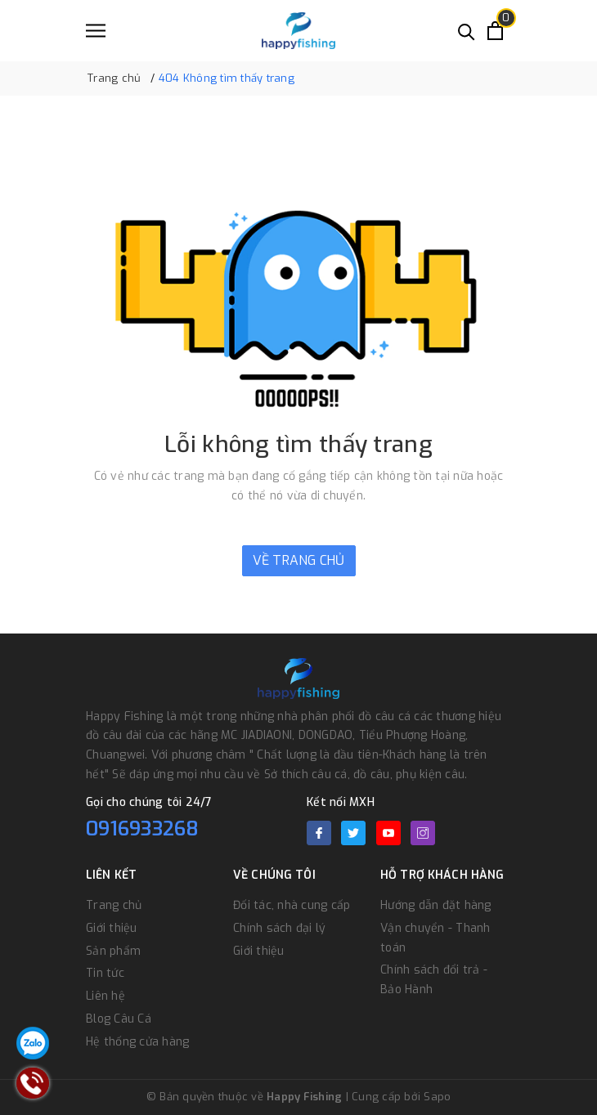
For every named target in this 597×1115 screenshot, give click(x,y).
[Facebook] (319, 833)
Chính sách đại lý (279, 928)
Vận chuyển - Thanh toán (435, 938)
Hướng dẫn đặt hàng (436, 905)
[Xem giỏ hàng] (495, 30)
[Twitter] (353, 833)
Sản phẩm (113, 951)
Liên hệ (105, 996)
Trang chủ (113, 905)
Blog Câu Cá (118, 1019)
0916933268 (143, 829)
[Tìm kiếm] (466, 30)
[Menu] (95, 31)
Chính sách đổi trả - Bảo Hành (433, 979)
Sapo (437, 1097)
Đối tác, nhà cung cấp (291, 905)
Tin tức (105, 973)
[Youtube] (388, 833)
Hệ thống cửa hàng (137, 1042)
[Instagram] (423, 833)
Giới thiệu (111, 928)
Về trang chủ (299, 560)
